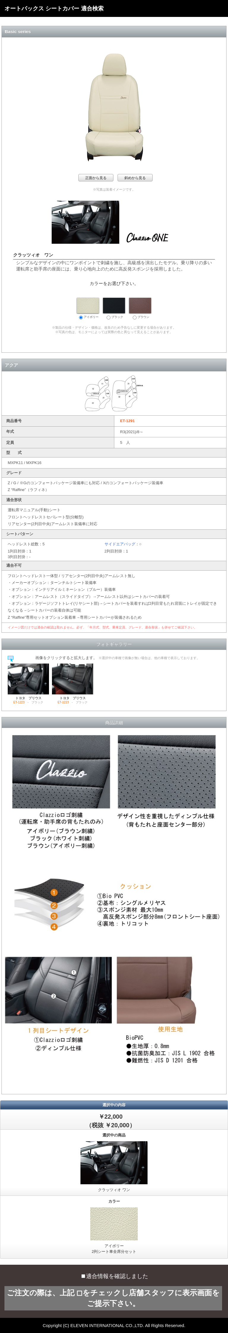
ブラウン (140, 308)
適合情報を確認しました (114, 1276)
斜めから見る (135, 178)
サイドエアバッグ (119, 544)
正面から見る (96, 178)
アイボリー (88, 308)
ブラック (114, 308)
